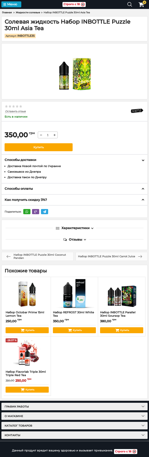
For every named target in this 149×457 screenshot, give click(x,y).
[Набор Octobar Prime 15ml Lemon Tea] (27, 294)
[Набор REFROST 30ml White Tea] (74, 294)
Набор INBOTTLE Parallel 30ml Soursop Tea (121, 316)
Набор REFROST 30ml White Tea (74, 316)
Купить (38, 147)
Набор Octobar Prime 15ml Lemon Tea (27, 316)
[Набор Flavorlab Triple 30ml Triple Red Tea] (27, 353)
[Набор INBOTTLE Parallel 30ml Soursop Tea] (121, 294)
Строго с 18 (74, 4)
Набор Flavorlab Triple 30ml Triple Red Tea (27, 375)
